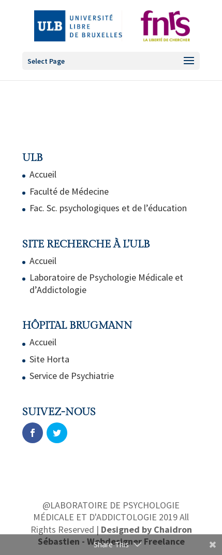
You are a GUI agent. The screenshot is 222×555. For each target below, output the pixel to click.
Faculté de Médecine (69, 191)
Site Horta (49, 359)
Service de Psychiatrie (71, 376)
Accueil (42, 174)
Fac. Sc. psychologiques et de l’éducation (108, 208)
